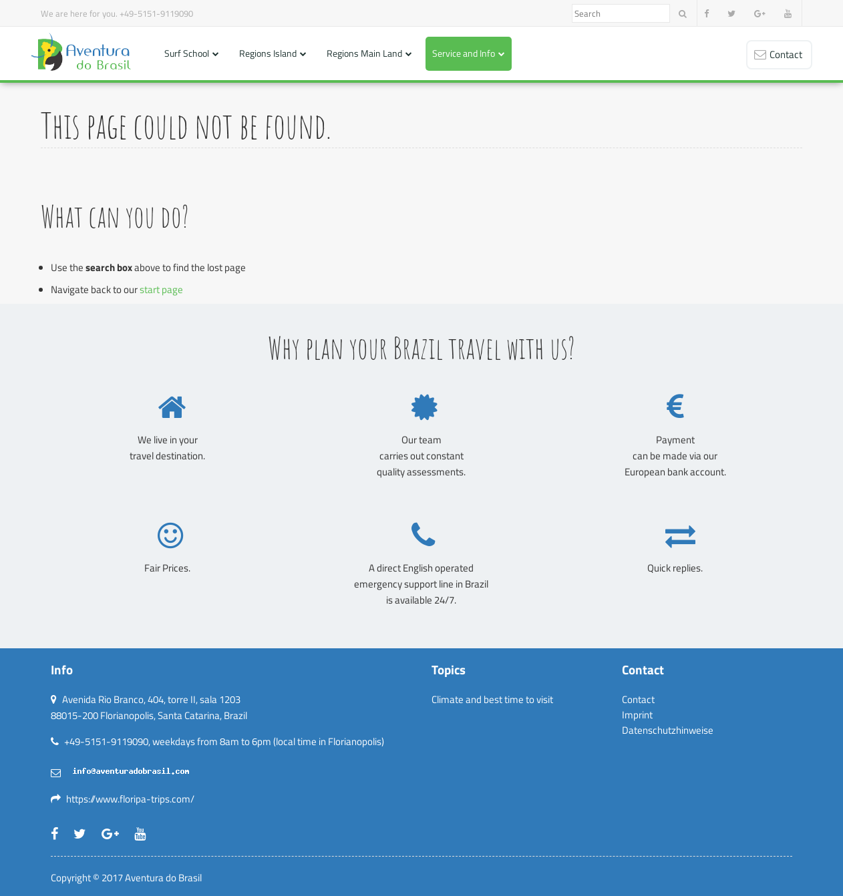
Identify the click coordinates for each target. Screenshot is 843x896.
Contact (638, 699)
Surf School (186, 53)
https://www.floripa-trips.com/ (130, 799)
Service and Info (463, 53)
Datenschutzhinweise (667, 730)
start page (161, 289)
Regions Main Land (364, 53)
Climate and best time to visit (492, 699)
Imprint (637, 714)
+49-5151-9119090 (156, 13)
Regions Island (268, 53)
